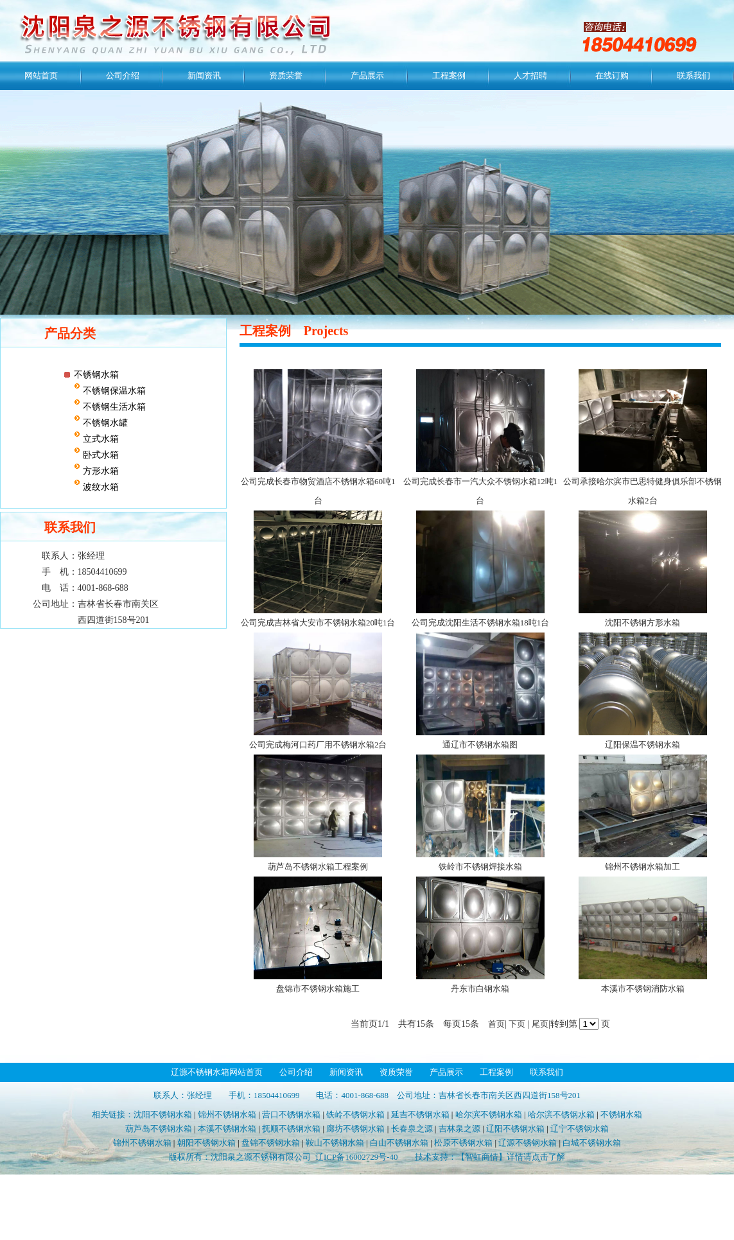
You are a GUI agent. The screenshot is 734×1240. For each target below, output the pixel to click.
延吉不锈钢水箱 (420, 1114)
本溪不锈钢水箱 (227, 1128)
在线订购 (612, 75)
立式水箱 (99, 439)
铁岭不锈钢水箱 (355, 1114)
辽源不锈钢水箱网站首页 (217, 1072)
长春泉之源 (412, 1128)
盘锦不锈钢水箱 (270, 1143)
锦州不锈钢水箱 (227, 1114)
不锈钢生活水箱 (113, 407)
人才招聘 (530, 75)
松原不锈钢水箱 (463, 1143)
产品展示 (367, 75)
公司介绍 (122, 75)
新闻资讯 (204, 75)
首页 (496, 1024)
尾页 (540, 1024)
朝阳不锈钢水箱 (206, 1143)
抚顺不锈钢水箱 (291, 1128)
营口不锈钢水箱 (291, 1114)
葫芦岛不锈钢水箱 (158, 1128)
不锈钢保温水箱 (113, 391)
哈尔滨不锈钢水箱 (488, 1114)
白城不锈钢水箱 (592, 1143)
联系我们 (693, 75)
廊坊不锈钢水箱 (355, 1128)
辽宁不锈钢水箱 (579, 1128)
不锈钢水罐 (104, 423)
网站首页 (41, 75)
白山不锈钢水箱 (399, 1143)
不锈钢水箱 (96, 375)
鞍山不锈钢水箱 (335, 1143)
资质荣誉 (285, 75)
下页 (517, 1024)
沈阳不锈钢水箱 (163, 1114)
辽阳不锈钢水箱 (515, 1128)
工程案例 (449, 75)
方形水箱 (99, 471)
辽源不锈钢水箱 (527, 1143)
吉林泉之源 (459, 1128)
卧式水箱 (99, 455)
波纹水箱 (99, 487)
